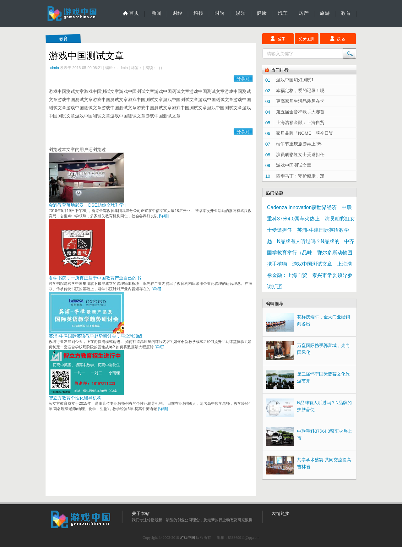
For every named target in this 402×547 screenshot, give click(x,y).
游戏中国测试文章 (293, 165)
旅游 (325, 13)
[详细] (164, 216)
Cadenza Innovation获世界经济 (302, 207)
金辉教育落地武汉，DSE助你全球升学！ (88, 205)
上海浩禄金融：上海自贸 (300, 122)
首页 (134, 13)
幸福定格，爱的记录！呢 (300, 90)
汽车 (283, 13)
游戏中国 (187, 537)
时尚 (220, 13)
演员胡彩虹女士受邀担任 (300, 154)
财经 (177, 13)
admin (54, 68)
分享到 (243, 78)
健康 (262, 13)
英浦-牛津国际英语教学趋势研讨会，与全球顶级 (96, 335)
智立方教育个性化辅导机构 (75, 397)
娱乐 (241, 13)
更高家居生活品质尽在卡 (300, 101)
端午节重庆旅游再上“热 (299, 143)
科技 (198, 13)
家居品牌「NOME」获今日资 (304, 133)
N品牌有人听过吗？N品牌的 (308, 241)
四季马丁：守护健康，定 (300, 175)
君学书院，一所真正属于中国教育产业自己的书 (95, 277)
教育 (346, 13)
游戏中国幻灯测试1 (295, 79)
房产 (304, 13)
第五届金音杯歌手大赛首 (300, 111)
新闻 (156, 13)
